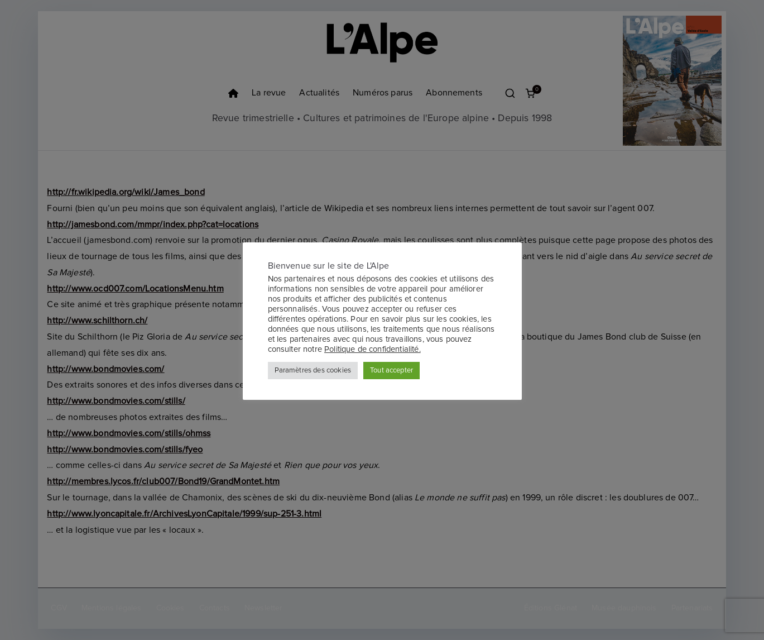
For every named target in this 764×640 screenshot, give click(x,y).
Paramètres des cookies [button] (313, 370)
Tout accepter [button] (391, 370)
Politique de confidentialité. (372, 349)
